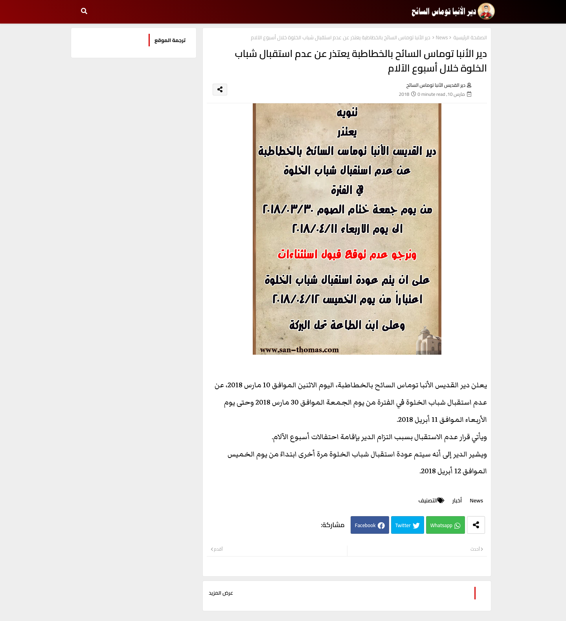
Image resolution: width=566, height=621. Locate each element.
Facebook (365, 525)
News (442, 38)
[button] (84, 11)
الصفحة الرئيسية (470, 38)
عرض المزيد (221, 593)
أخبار (457, 500)
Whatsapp (441, 525)
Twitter (403, 525)
